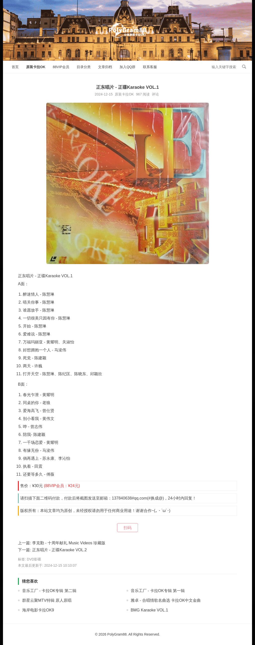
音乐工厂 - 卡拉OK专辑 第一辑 (158, 591)
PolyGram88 (117, 634)
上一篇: (25, 543)
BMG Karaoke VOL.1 (149, 610)
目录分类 (84, 67)
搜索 (244, 67)
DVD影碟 (34, 559)
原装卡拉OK (35, 67)
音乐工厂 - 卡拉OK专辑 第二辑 (49, 591)
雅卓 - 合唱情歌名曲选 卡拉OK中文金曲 (166, 600)
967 (139, 94)
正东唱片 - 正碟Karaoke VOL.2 (59, 550)
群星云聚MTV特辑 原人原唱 (46, 600)
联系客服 (150, 67)
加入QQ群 (127, 67)
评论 (155, 94)
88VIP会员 (61, 67)
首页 (15, 67)
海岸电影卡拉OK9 (38, 610)
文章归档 (105, 67)
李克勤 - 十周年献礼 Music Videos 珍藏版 (68, 543)
